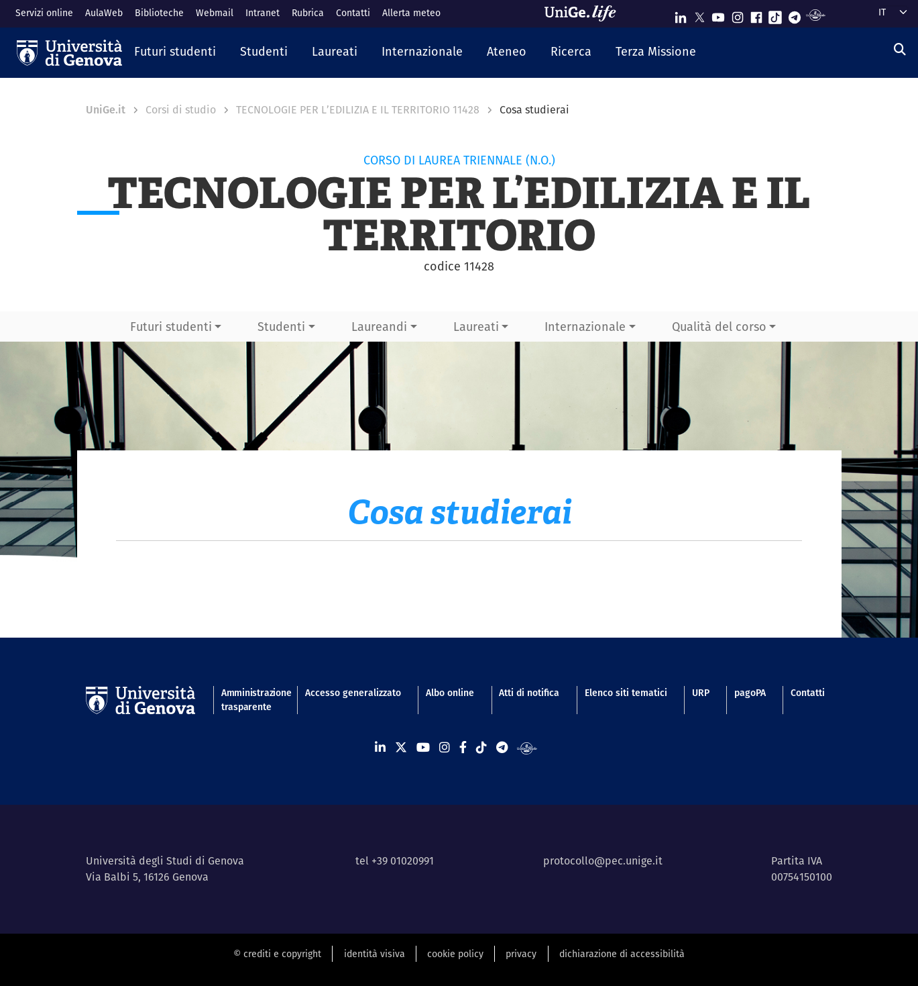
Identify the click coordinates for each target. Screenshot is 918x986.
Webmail (214, 12)
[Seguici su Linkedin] (680, 14)
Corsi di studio (181, 109)
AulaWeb (104, 12)
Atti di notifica (529, 692)
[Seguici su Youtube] (718, 14)
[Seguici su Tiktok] (775, 14)
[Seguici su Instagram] (737, 14)
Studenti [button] (281, 326)
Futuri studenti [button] (171, 326)
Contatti (353, 12)
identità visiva (374, 953)
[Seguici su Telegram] (794, 14)
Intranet (262, 12)
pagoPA (750, 692)
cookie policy (455, 953)
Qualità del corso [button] (719, 326)
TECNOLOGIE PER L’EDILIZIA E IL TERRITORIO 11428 (357, 109)
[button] (175, 52)
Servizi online (44, 12)
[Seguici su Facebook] (756, 14)
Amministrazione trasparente (250, 699)
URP (700, 692)
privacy (521, 953)
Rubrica (308, 12)
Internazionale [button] (585, 326)
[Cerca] (900, 49)
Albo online (450, 692)
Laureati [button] (476, 326)
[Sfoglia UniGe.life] (584, 13)
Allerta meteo (411, 12)
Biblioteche (159, 12)
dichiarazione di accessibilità (622, 953)
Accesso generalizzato (353, 692)
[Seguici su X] (699, 14)
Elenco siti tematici (626, 692)
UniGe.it (105, 109)
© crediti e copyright (277, 953)
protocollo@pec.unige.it (603, 861)
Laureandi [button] (379, 326)
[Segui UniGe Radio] (815, 14)
